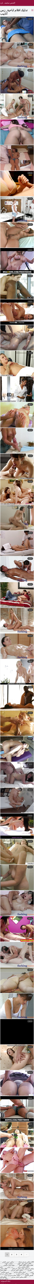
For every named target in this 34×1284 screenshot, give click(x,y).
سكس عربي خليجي (8, 1280)
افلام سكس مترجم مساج (26, 1280)
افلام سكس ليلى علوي (24, 1282)
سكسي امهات (8, 1282)
